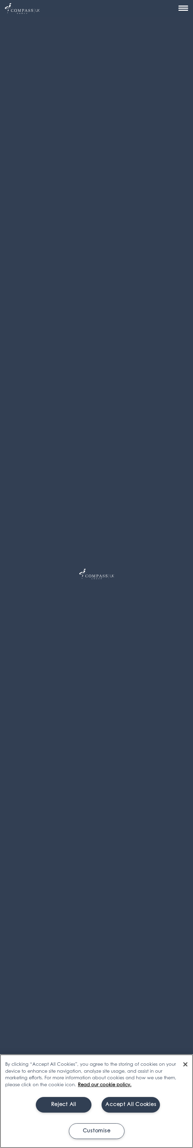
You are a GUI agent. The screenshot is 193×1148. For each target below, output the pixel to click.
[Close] (185, 1064)
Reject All (63, 1104)
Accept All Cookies (130, 1104)
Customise (96, 1131)
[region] (96, 1101)
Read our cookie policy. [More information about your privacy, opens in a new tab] (104, 1085)
